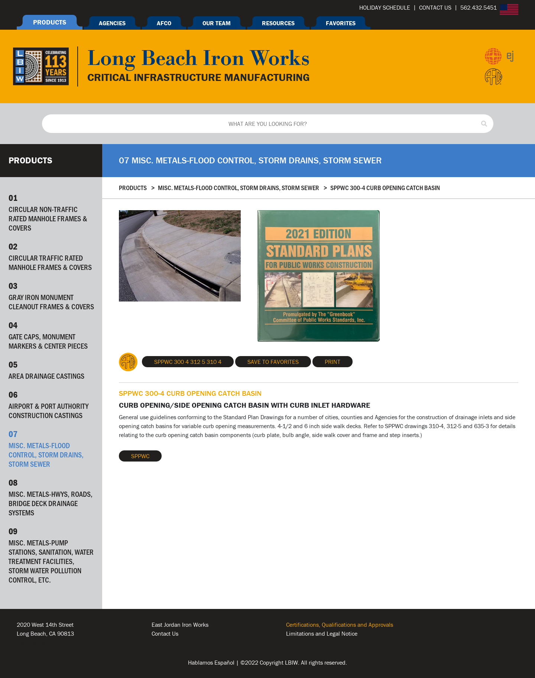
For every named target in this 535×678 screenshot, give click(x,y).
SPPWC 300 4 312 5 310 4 (187, 361)
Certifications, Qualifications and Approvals (339, 624)
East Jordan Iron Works (180, 624)
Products (133, 187)
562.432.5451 (35, 642)
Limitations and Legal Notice (321, 633)
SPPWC (140, 456)
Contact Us (165, 633)
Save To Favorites (273, 361)
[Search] (484, 123)
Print (332, 361)
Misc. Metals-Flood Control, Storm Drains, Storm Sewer (238, 187)
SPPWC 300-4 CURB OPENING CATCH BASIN (385, 187)
